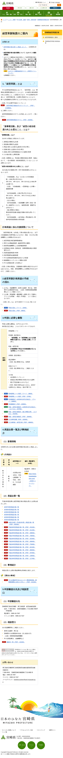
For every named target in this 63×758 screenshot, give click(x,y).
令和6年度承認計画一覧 (11, 509)
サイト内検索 (40, 5)
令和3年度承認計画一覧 (11, 517)
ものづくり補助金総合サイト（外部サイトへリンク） (22, 72)
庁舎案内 (41, 745)
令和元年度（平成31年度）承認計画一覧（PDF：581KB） (21, 523)
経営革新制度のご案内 (51, 37)
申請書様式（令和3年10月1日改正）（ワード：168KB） (22, 400)
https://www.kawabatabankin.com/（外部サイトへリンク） (32, 480)
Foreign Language (55, 2)
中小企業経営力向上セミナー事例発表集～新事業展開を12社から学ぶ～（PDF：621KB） (22, 581)
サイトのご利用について (9, 730)
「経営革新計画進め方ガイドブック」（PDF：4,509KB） (20, 107)
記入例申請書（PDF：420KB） (18, 419)
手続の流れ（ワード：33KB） (17, 308)
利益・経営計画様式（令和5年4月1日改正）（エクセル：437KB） (22, 408)
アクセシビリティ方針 (26, 730)
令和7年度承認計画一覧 (11, 507)
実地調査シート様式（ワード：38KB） (20, 393)
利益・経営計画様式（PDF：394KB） (20, 416)
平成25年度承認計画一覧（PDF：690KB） (22, 541)
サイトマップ (41, 730)
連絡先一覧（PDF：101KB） (16, 642)
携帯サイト (52, 730)
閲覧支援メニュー (41, 2)
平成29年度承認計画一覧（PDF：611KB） (22, 530)
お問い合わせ (22, 745)
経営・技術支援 (31, 19)
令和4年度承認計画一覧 (11, 514)
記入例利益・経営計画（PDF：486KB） (21, 422)
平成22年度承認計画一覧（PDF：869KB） (22, 550)
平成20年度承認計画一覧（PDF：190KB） (22, 555)
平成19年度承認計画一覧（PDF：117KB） (22, 558)
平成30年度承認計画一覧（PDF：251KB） (22, 527)
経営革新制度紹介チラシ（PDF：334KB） (20, 120)
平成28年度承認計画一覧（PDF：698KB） (22, 533)
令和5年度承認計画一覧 (11, 512)
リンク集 (4, 732)
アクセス (31, 745)
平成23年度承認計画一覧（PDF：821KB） (22, 547)
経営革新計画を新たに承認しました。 (16, 47)
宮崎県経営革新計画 (43, 19)
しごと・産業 (11, 19)
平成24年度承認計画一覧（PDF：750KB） (22, 544)
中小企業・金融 (21, 19)
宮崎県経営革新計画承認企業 (52, 42)
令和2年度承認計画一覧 (11, 519)
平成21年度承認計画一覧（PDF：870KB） (22, 553)
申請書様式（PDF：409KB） (17, 404)
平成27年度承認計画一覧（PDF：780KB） (22, 536)
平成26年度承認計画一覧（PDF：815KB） (22, 538)
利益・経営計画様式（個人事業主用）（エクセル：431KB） (22, 413)
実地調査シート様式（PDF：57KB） (20, 396)
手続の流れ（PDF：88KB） (17, 310)
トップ (4, 19)
